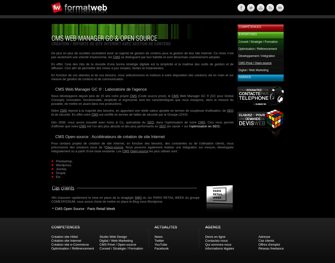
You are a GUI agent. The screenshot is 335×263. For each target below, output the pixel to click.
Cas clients (266, 240)
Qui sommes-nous (218, 244)
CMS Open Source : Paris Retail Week (85, 209)
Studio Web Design (113, 237)
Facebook (162, 248)
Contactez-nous (216, 240)
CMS (116, 57)
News (159, 237)
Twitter (159, 240)
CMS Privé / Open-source (117, 244)
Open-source (114, 147)
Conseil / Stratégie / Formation (258, 42)
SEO (230, 110)
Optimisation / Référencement (258, 49)
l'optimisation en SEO (204, 126)
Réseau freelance (271, 248)
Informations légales (219, 248)
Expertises (248, 34)
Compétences (250, 27)
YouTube (161, 244)
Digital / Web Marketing (254, 70)
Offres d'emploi (269, 244)
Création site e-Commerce (70, 244)
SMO (138, 197)
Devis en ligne (215, 237)
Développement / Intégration (257, 56)
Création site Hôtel (64, 237)
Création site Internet (66, 240)
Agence (245, 77)
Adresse (264, 237)
